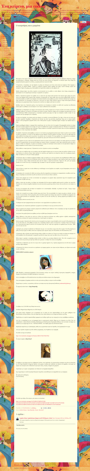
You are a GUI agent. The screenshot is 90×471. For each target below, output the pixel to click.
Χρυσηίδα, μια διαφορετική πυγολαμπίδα (7, 81)
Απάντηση (21, 422)
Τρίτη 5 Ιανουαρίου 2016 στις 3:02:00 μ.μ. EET (62, 418)
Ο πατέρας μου (7, 66)
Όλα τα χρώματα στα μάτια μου (7, 89)
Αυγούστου (6, 57)
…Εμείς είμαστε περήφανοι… (7, 64)
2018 (4, 40)
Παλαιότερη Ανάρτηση (71, 465)
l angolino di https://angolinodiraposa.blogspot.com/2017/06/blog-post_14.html (35, 418)
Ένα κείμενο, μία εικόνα (23, 6)
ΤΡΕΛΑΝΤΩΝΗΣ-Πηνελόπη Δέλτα (7, 112)
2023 (4, 30)
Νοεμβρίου (6, 50)
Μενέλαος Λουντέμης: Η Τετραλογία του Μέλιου (7, 100)
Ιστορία (36, 410)
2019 (4, 38)
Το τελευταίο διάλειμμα (6, 78)
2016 (4, 44)
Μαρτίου (6, 122)
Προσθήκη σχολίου (20, 425)
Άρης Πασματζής (31, 410)
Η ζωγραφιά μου (7, 75)
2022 (4, 32)
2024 (4, 28)
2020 (4, 36)
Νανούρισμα (6, 109)
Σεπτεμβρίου (6, 55)
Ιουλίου (5, 59)
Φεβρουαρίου (7, 124)
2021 (4, 34)
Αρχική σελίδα (45, 465)
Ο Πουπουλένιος (7, 107)
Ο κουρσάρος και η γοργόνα (7, 72)
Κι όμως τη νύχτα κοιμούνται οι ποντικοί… (7, 95)
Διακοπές (6, 91)
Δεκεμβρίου (6, 48)
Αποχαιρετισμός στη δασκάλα (7, 104)
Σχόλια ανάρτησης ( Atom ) (24, 468)
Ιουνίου (5, 61)
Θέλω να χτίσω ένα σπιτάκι (7, 86)
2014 (4, 130)
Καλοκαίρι (6, 115)
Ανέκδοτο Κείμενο (23, 410)
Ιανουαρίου (6, 128)
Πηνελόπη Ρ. (41, 410)
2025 (4, 25)
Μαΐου (5, 118)
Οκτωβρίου (6, 52)
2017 (4, 42)
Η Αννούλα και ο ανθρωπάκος (7, 69)
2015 (4, 46)
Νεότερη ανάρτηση (19, 465)
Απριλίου (6, 120)
